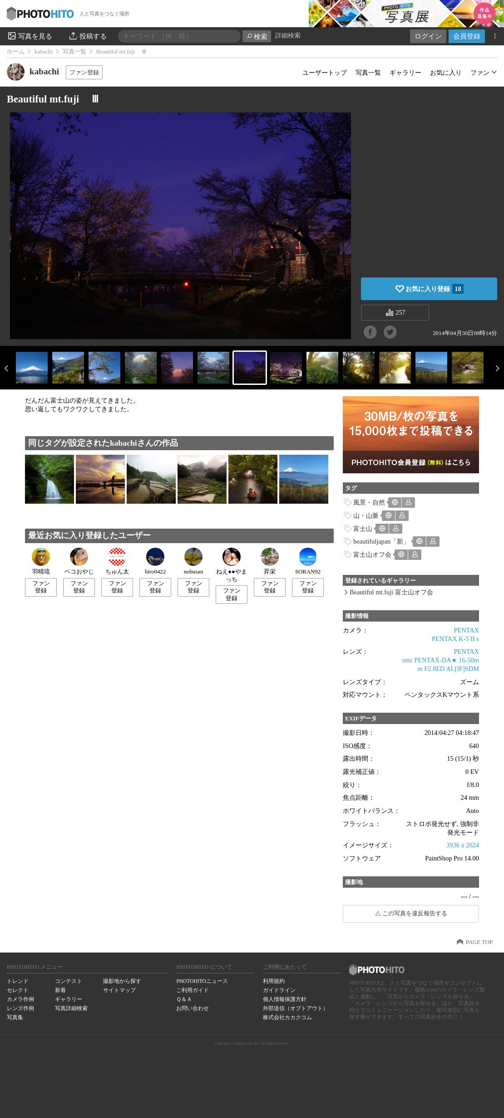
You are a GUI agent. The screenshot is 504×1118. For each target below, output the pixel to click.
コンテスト (68, 981)
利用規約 (274, 981)
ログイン (428, 36)
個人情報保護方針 (284, 999)
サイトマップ (119, 990)
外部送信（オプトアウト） (295, 1008)
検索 (256, 36)
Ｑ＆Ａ (184, 999)
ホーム (16, 52)
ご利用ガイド (192, 990)
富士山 (362, 528)
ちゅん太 (117, 561)
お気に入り (446, 72)
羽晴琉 (41, 561)
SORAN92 (308, 561)
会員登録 (466, 36)
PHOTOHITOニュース (201, 981)
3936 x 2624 (462, 845)
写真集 (15, 1017)
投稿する (87, 36)
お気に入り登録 (434, 289)
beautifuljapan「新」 (381, 541)
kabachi (44, 52)
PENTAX (466, 630)
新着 (60, 990)
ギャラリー (405, 72)
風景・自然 (369, 502)
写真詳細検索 (71, 1008)
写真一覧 (74, 52)
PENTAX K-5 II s (455, 638)
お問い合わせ (192, 1008)
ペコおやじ (79, 561)
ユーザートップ (324, 72)
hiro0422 (155, 561)
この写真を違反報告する (414, 913)
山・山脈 (366, 515)
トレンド (18, 981)
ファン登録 (84, 72)
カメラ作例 (20, 999)
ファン (479, 72)
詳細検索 (288, 35)
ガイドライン (279, 990)
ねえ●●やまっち (231, 565)
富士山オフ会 (372, 554)
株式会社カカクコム (287, 1017)
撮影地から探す (122, 981)
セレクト (18, 990)
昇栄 (270, 561)
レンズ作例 (20, 1008)
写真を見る (29, 36)
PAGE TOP (479, 942)
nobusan (193, 561)
